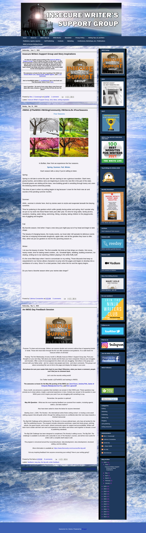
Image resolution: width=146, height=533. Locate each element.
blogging (104, 420)
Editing (104, 408)
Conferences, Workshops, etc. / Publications (91, 41)
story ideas (53, 100)
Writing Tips (105, 417)
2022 (105, 494)
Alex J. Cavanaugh (108, 436)
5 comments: (57, 298)
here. (52, 82)
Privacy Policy (80, 37)
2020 (105, 499)
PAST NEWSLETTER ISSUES (110, 231)
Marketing (70, 41)
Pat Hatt (105, 449)
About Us (33, 37)
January (107, 483)
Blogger (84, 529)
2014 (105, 514)
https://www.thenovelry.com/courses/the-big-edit (70, 448)
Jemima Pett (82, 384)
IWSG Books (57, 37)
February (108, 480)
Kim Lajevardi (71, 386)
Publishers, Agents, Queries (31, 41)
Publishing (105, 414)
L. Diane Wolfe (107, 446)
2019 (105, 501)
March (107, 478)
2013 (105, 516)
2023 (105, 491)
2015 (105, 511)
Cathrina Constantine (109, 439)
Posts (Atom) (63, 476)
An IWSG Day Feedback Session (38, 309)
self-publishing (106, 423)
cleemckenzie (107, 453)
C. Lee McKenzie (44, 80)
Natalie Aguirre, (50, 74)
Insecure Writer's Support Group (38, 100)
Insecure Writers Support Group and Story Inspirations (49, 54)
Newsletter (68, 37)
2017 (105, 506)
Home (25, 37)
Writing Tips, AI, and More (96, 37)
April (106, 475)
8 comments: (48, 459)
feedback (31, 462)
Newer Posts (27, 469)
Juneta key (106, 443)
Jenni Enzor (73, 384)
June (106, 464)
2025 (105, 486)
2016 (105, 509)
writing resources (106, 426)
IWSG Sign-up (44, 37)
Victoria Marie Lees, (30, 74)
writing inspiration (63, 100)
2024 (105, 489)
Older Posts (91, 469)
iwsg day (37, 462)
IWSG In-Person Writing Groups (33, 44)
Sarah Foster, (40, 74)
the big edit (44, 462)
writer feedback (54, 462)
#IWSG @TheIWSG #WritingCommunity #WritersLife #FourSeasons (55, 110)
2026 (105, 462)
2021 (105, 496)
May (106, 473)
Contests (60, 41)
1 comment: (55, 97)
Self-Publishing (49, 41)
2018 (105, 504)
